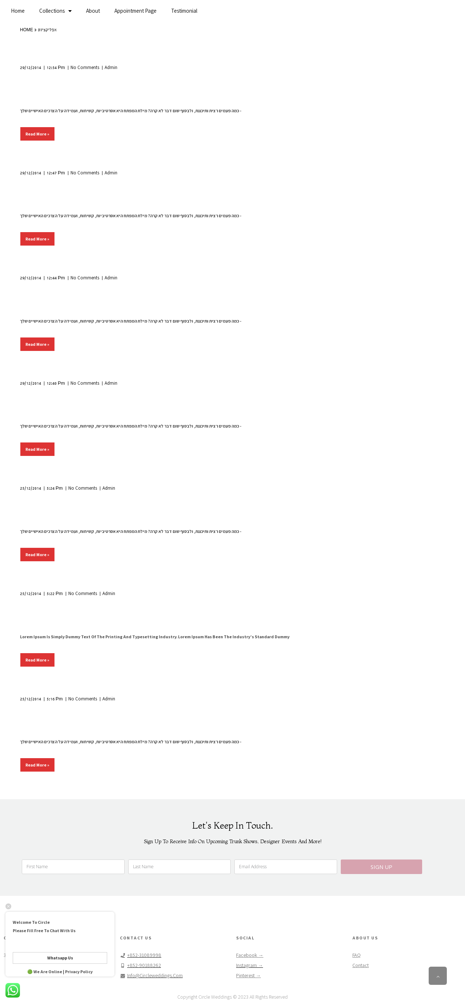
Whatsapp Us (60, 957)
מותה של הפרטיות (54, 605)
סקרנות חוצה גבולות (58, 79)
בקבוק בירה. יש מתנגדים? (69, 710)
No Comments (84, 67)
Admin (111, 67)
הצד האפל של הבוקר (60, 184)
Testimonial (184, 10)
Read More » (37, 134)
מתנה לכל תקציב (53, 289)
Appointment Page (135, 10)
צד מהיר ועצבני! (51, 394)
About (93, 10)
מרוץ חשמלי (43, 500)
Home (18, 10)
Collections (55, 11)
